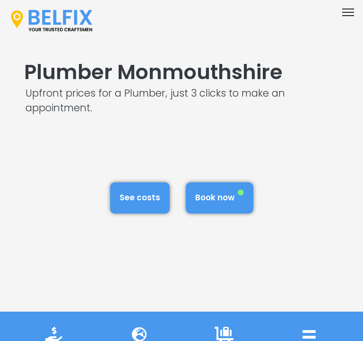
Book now (219, 196)
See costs (140, 197)
